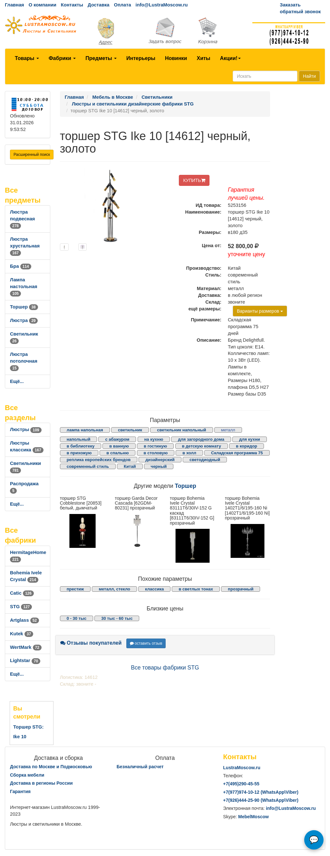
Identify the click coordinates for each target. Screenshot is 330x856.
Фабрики (62, 58)
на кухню (153, 439)
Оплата (122, 4)
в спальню (117, 452)
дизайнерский (160, 459)
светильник (130, 430)
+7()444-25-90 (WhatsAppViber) (260, 800)
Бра (20, 266)
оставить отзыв (146, 643)
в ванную (119, 446)
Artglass (24, 620)
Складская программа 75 (237, 452)
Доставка (98, 4)
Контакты (72, 4)
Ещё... (17, 381)
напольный (79, 439)
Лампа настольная (23, 286)
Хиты (203, 58)
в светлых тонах (196, 589)
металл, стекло (114, 589)
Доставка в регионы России (41, 783)
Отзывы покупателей (91, 643)
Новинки (176, 58)
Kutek (21, 633)
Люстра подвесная (22, 218)
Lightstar (25, 660)
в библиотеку (81, 446)
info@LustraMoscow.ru (162, 4)
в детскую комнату (201, 446)
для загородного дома (201, 439)
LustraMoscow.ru (241, 767)
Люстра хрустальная (25, 246)
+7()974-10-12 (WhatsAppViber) (260, 792)
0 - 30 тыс (77, 618)
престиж (75, 589)
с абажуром (117, 439)
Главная (14, 4)
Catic (22, 593)
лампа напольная (85, 430)
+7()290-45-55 (241, 783)
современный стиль (88, 466)
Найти (309, 76)
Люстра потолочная (23, 361)
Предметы (101, 58)
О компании (42, 4)
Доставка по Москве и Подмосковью (51, 766)
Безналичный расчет (140, 766)
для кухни (249, 439)
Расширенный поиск (32, 154)
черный (159, 466)
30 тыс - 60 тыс (116, 618)
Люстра (24, 320)
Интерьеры (140, 58)
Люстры (26, 429)
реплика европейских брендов (99, 459)
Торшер (24, 306)
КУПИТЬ (194, 180)
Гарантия (20, 791)
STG (21, 606)
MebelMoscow (253, 816)
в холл (189, 452)
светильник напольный (181, 430)
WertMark (26, 647)
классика (154, 589)
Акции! (230, 58)
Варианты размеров (260, 311)
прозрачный (240, 589)
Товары (27, 58)
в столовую (156, 452)
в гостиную (155, 446)
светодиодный (204, 459)
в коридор (246, 446)
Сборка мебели (27, 775)
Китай (130, 466)
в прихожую (79, 452)
